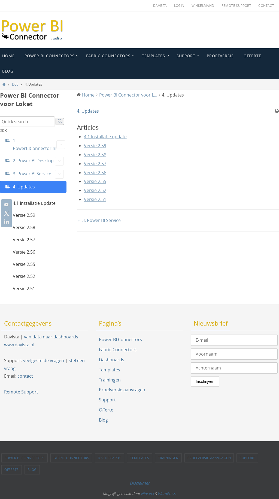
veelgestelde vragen (43, 360)
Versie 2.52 (24, 276)
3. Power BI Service (38, 174)
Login (179, 5)
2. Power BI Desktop (38, 161)
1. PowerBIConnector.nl (39, 145)
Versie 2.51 (24, 288)
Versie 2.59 (24, 215)
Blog (103, 420)
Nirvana (147, 493)
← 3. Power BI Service (99, 220)
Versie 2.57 (24, 240)
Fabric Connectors (118, 350)
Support (107, 400)
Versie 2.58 (24, 227)
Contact (266, 5)
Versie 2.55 (24, 264)
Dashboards (111, 360)
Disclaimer (140, 483)
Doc (15, 84)
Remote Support (236, 5)
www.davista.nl (19, 345)
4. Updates (24, 187)
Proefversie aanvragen (122, 390)
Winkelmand (203, 5)
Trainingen (110, 380)
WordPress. (167, 493)
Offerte (106, 410)
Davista (160, 5)
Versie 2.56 (24, 252)
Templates (109, 370)
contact (25, 376)
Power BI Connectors (120, 339)
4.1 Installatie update (34, 203)
